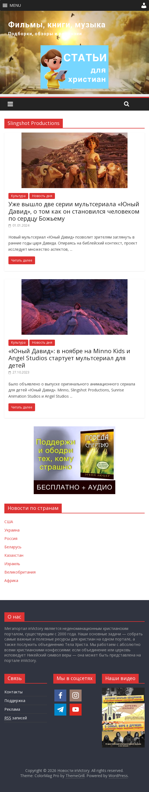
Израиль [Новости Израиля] (12, 563)
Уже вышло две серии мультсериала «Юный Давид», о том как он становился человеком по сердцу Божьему (73, 211)
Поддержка (14, 700)
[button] (15, 5)
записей (15, 718)
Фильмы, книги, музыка (57, 24)
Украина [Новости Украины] (12, 530)
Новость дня (42, 196)
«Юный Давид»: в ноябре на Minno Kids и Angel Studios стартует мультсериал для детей (69, 358)
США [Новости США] (8, 521)
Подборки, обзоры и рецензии (45, 33)
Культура (18, 196)
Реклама (12, 709)
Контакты (13, 691)
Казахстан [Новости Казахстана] (13, 555)
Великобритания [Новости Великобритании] (20, 572)
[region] (74, 52)
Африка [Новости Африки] (11, 580)
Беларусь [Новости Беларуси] (12, 546)
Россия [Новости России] (10, 538)
